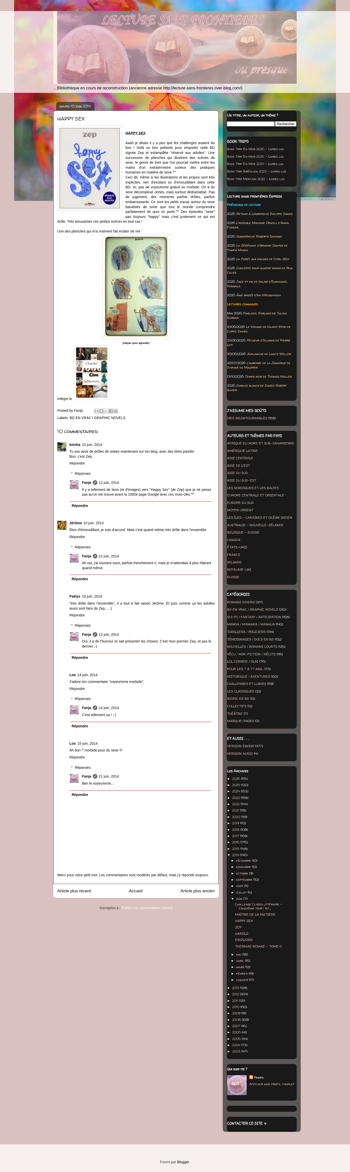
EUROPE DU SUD (240, 502)
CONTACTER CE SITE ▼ (247, 1123)
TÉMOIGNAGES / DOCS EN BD (250, 639)
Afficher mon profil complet (271, 1084)
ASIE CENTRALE (240, 458)
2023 (236, 797)
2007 (236, 1026)
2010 (236, 1007)
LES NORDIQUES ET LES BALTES (253, 488)
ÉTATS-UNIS (237, 547)
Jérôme (75, 523)
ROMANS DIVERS (241, 602)
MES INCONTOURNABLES (247, 418)
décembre (244, 860)
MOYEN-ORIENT (240, 510)
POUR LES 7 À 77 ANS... (245, 669)
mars (240, 967)
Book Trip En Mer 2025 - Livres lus (255, 156)
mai (239, 954)
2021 (236, 810)
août (240, 886)
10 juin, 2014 (92, 445)
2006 (237, 1032)
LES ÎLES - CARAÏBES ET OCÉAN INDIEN (259, 517)
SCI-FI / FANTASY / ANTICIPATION (254, 617)
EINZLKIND (244, 939)
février (242, 973)
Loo (72, 675)
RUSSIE (233, 577)
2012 (236, 994)
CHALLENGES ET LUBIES (246, 683)
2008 (237, 1019)
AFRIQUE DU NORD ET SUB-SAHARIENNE (260, 443)
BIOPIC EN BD (238, 698)
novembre (244, 866)
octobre (242, 873)
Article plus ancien (198, 891)
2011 (235, 1000)
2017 (236, 836)
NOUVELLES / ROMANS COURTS (252, 646)
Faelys (74, 596)
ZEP (238, 927)
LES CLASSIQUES (240, 691)
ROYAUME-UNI (239, 569)
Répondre (77, 463)
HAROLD (241, 933)
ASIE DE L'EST (238, 465)
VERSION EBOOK (240, 746)
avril (240, 960)
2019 (236, 823)
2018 (236, 829)
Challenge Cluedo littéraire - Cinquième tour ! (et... (258, 906)
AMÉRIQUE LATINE (242, 450)
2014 (236, 855)
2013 (236, 987)
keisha (74, 445)
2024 (236, 791)
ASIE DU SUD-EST (241, 480)
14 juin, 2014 (87, 675)
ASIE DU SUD (237, 473)
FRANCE (233, 554)
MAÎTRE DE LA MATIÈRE (255, 914)
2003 (236, 1051)
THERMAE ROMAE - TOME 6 (258, 946)
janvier (242, 979)
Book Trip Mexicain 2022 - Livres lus (256, 179)
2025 (236, 785)
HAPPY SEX (244, 920)
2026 (236, 778)
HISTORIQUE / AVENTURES (248, 676)
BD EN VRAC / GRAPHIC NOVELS (97, 418)
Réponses (83, 474)
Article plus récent (74, 891)
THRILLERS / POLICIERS (246, 631)
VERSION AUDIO (240, 753)
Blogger (183, 1162)
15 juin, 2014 (87, 743)
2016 (236, 842)
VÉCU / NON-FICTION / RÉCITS (251, 654)
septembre (244, 879)
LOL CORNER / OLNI (242, 661)
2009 (236, 1013)
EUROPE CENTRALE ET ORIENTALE (255, 495)
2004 (236, 1045)
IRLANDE (234, 562)
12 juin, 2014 (109, 483)
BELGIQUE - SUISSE (243, 532)
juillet (242, 892)
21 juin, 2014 (109, 776)
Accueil (136, 891)
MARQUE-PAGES (240, 721)
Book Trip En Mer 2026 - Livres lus (255, 149)
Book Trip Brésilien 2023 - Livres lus (256, 171)
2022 (236, 804)
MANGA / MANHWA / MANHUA (251, 624)
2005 (237, 1038)
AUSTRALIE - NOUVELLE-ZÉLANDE (255, 525)
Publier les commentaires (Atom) (146, 908)
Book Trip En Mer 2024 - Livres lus (255, 163)
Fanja (86, 483)
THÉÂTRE (235, 713)
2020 (236, 816)
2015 (236, 848)
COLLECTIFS (236, 706)
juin (239, 898)
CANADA (233, 540)
